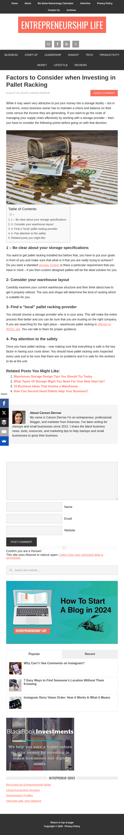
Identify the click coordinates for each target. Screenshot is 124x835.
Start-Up (31, 54)
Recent (90, 654)
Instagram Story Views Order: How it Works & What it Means (67, 697)
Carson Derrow (39, 93)
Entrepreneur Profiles (19, 795)
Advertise (85, 3)
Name (68, 507)
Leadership (53, 54)
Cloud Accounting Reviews (23, 790)
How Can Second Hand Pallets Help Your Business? (51, 391)
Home (15, 3)
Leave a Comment (104, 93)
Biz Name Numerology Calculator (55, 3)
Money (42, 65)
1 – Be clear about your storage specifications (38, 219)
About (28, 3)
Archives (71, 10)
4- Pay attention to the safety (28, 233)
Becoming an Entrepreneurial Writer (28, 784)
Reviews (81, 65)
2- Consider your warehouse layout (32, 224)
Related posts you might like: (28, 237)
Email (68, 518)
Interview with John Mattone (23, 800)
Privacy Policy (104, 3)
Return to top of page (62, 822)
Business (11, 54)
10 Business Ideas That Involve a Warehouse (46, 386)
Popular (34, 654)
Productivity (109, 54)
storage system (49, 265)
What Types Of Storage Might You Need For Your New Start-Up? (59, 381)
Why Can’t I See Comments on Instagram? (54, 663)
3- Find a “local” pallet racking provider (34, 228)
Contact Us (54, 10)
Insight (73, 54)
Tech (89, 54)
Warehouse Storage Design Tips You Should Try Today (53, 376)
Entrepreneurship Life (62, 24)
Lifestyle (61, 65)
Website (69, 530)
